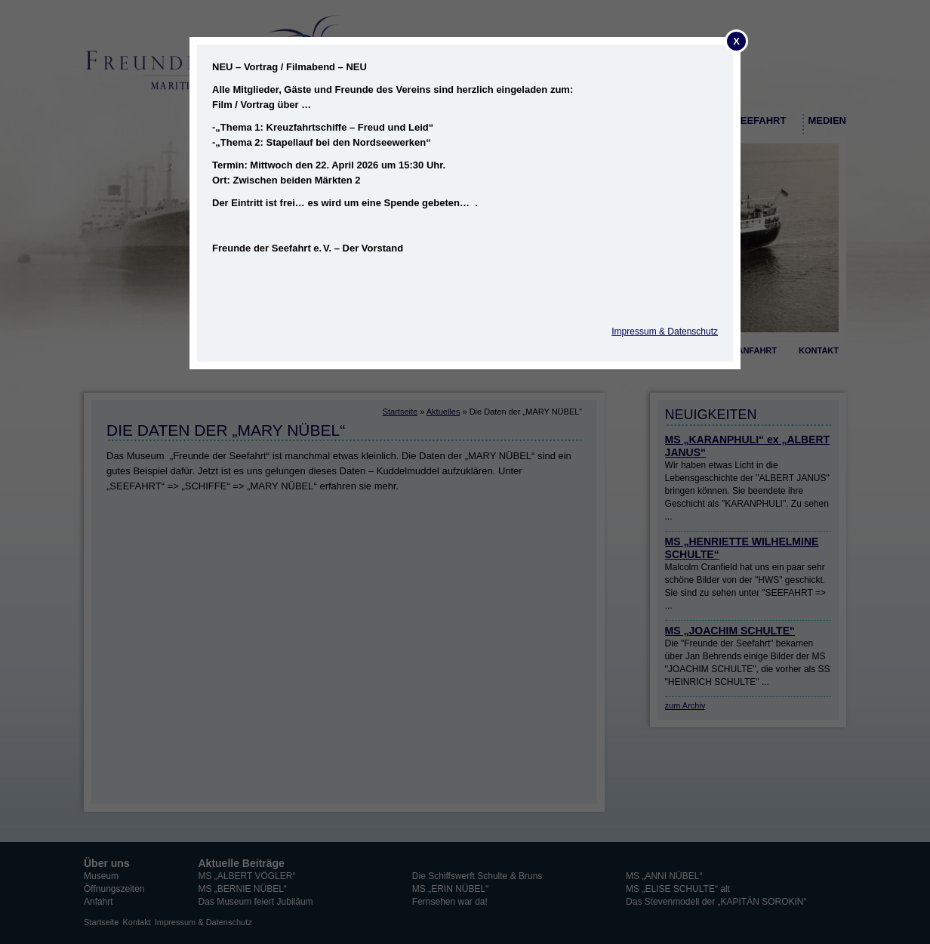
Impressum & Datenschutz (664, 331)
